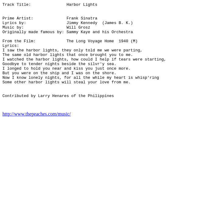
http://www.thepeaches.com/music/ (36, 134)
